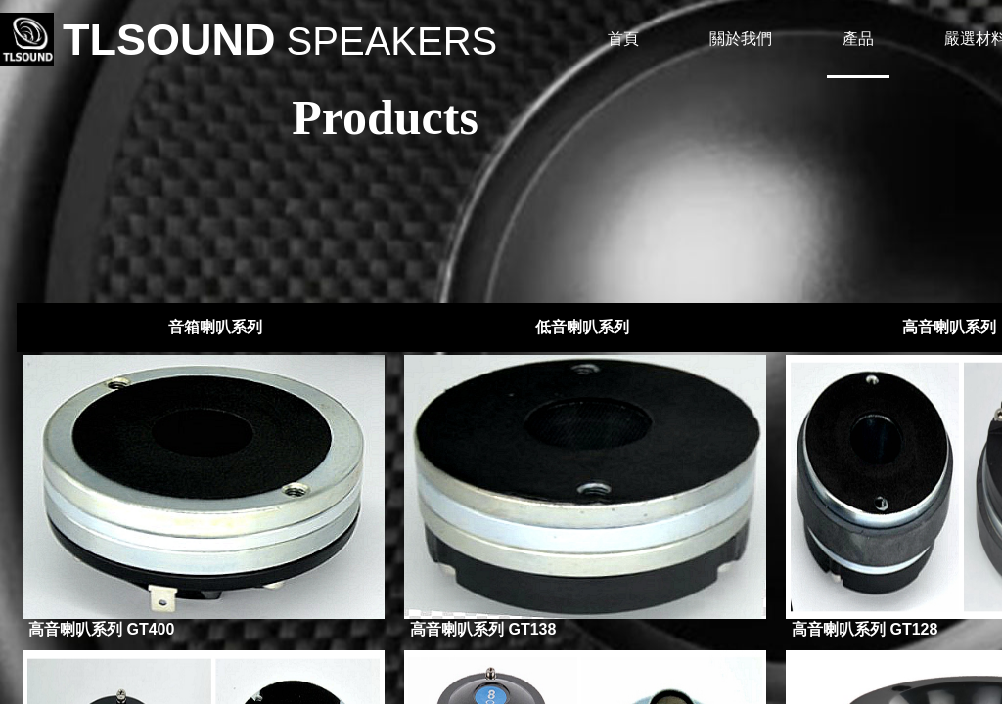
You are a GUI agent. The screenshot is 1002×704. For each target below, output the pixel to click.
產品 (858, 38)
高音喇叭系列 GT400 (101, 629)
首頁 (623, 38)
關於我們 (740, 38)
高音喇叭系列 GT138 (483, 629)
